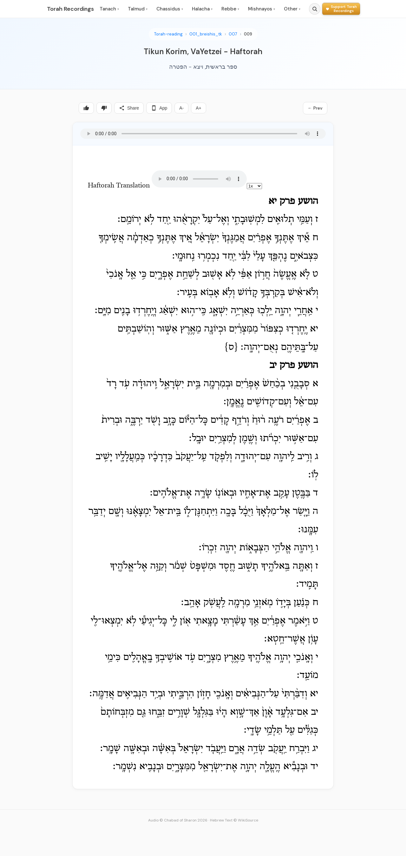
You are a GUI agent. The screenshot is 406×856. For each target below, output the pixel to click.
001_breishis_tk (205, 34)
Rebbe (230, 9)
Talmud (137, 9)
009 (248, 34)
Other (292, 9)
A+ (198, 108)
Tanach (109, 9)
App (159, 108)
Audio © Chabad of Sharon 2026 (177, 820)
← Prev (315, 108)
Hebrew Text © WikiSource (234, 820)
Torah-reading (168, 34)
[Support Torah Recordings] (341, 9)
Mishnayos (261, 9)
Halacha (202, 9)
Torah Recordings (70, 9)
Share (129, 108)
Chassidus (169, 9)
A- (181, 108)
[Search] (314, 9)
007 (233, 34)
